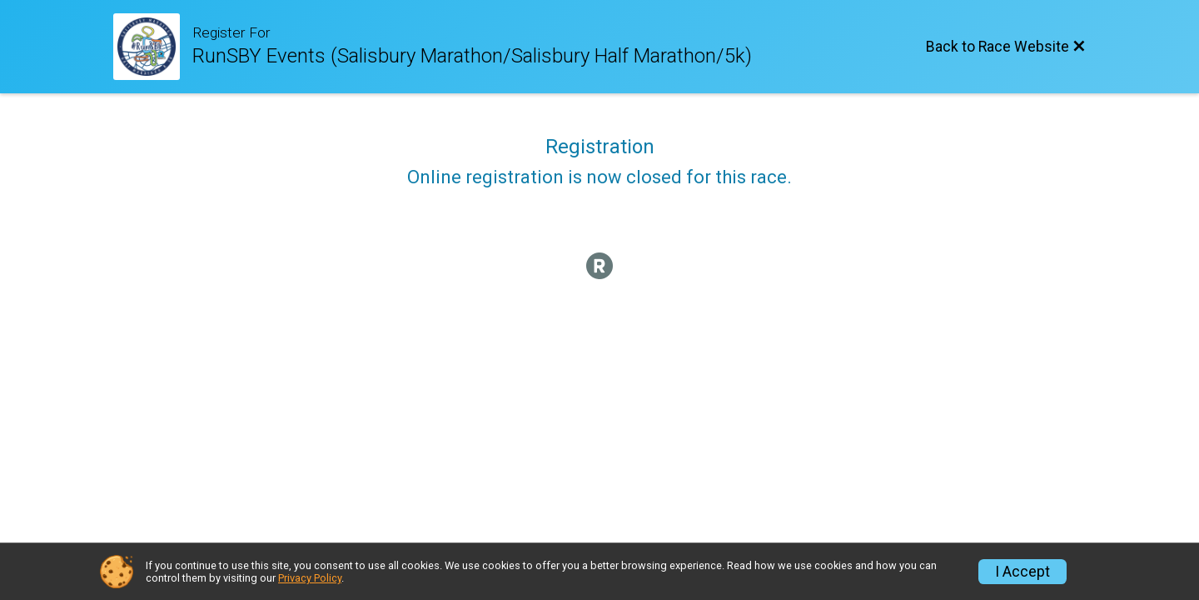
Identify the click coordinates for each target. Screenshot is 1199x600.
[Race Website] (152, 46)
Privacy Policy (309, 578)
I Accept (1022, 571)
